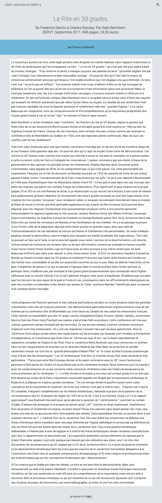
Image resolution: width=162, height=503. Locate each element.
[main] (81, 25)
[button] (158, 5)
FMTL (89, 496)
